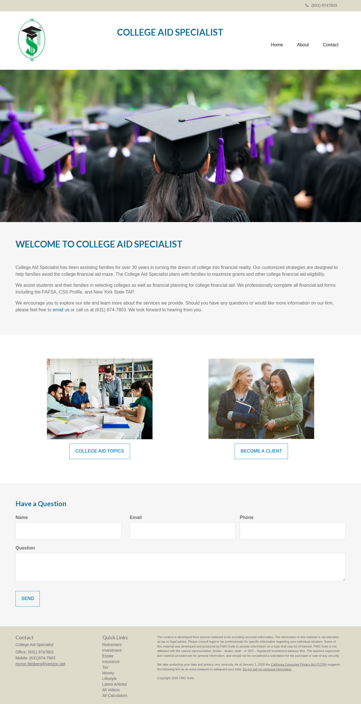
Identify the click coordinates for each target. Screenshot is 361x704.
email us (61, 309)
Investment (112, 650)
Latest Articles (114, 684)
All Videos (111, 690)
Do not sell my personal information (267, 669)
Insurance (111, 661)
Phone (247, 517)
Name (22, 517)
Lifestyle (109, 678)
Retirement (112, 644)
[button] (303, 41)
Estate (108, 656)
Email (136, 517)
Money (108, 673)
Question (25, 548)
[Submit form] (28, 599)
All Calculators (114, 695)
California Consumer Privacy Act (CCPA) (299, 664)
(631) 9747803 (321, 5)
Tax (105, 667)
